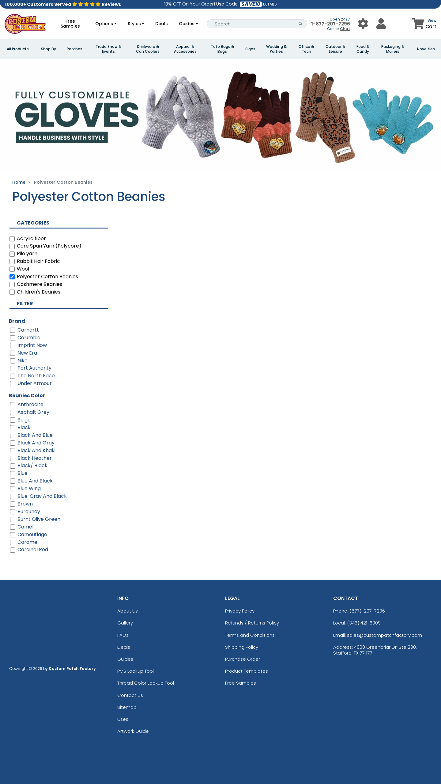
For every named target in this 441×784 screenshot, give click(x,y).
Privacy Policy (239, 611)
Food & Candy (362, 49)
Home (18, 182)
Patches (74, 49)
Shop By (48, 49)
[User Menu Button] (363, 23)
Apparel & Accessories (185, 49)
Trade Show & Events (108, 49)
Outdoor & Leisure (335, 49)
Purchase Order (242, 659)
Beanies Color (27, 395)
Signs (250, 49)
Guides (186, 24)
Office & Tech (306, 49)
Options (104, 24)
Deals (161, 24)
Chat (345, 28)
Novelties (426, 49)
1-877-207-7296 (330, 24)
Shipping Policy (241, 647)
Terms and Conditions (250, 635)
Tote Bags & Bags (222, 49)
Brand (17, 321)
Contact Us (130, 695)
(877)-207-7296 (367, 611)
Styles (134, 24)
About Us (127, 611)
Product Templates (246, 671)
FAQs (123, 635)
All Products (18, 49)
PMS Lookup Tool (135, 671)
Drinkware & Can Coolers (148, 49)
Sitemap (127, 707)
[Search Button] (300, 23)
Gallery (125, 623)
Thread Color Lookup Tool (145, 683)
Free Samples (70, 23)
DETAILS (270, 4)
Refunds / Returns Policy (252, 623)
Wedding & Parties (276, 49)
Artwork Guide (133, 731)
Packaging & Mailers (392, 49)
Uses (122, 719)
